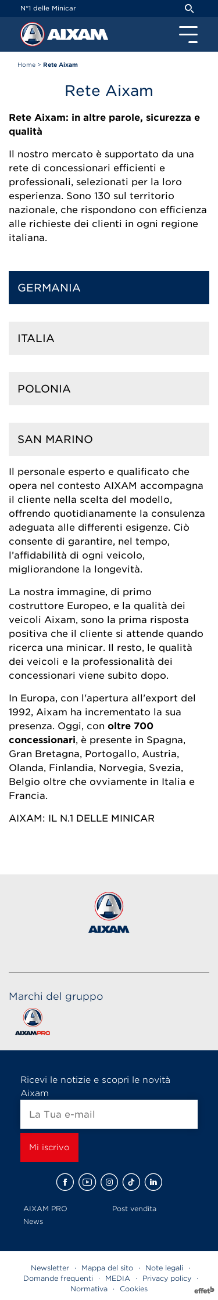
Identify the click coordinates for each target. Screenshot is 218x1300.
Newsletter (50, 1267)
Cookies (134, 1288)
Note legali (164, 1267)
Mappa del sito (107, 1267)
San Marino (55, 439)
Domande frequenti (58, 1278)
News (33, 1221)
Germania (49, 288)
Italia (36, 338)
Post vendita (134, 1208)
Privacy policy (166, 1278)
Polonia (44, 389)
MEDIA (117, 1278)
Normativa (89, 1288)
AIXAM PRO (45, 1208)
